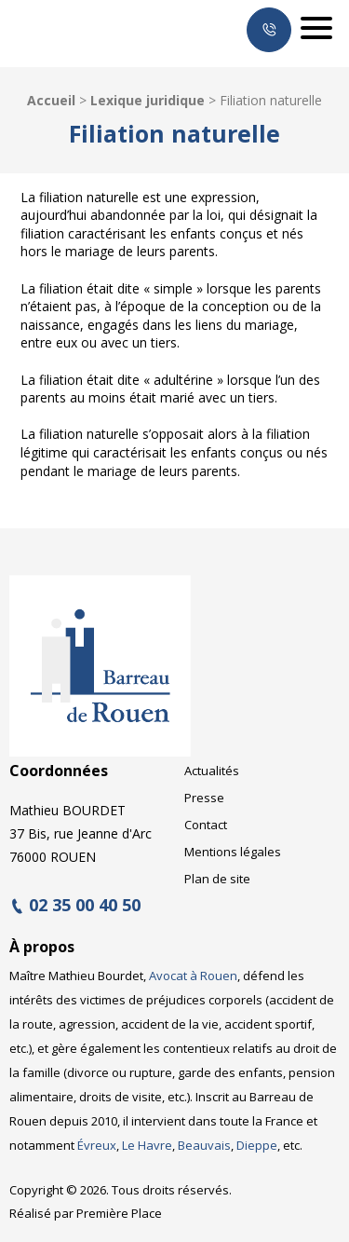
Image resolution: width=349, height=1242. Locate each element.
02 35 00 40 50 (85, 905)
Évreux (96, 1145)
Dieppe (256, 1145)
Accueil (51, 100)
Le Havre (147, 1145)
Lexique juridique (147, 100)
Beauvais (204, 1145)
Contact (205, 824)
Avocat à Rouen (193, 975)
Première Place (119, 1213)
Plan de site (217, 878)
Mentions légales (232, 851)
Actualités (211, 770)
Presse (204, 797)
